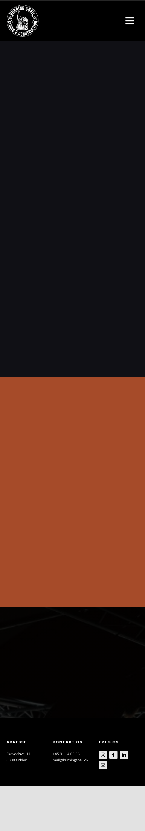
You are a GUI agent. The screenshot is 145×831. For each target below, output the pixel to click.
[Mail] (103, 765)
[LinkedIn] (124, 755)
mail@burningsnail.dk (70, 760)
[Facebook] (113, 755)
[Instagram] (103, 755)
